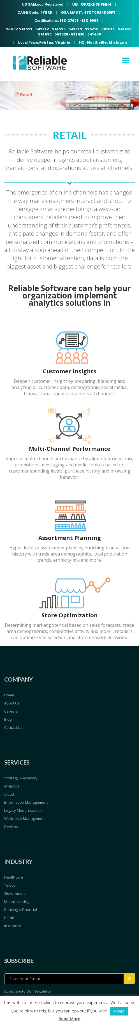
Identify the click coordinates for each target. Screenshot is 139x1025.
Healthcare (13, 877)
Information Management (26, 802)
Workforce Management (25, 818)
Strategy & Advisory (21, 777)
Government (15, 893)
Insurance (12, 925)
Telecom (11, 885)
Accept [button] (118, 1011)
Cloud (9, 794)
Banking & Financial (20, 909)
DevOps (11, 826)
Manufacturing (16, 901)
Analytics (11, 786)
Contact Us (13, 727)
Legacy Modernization (23, 810)
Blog (7, 719)
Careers (11, 711)
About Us (12, 703)
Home (9, 694)
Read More (69, 1018)
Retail (9, 917)
